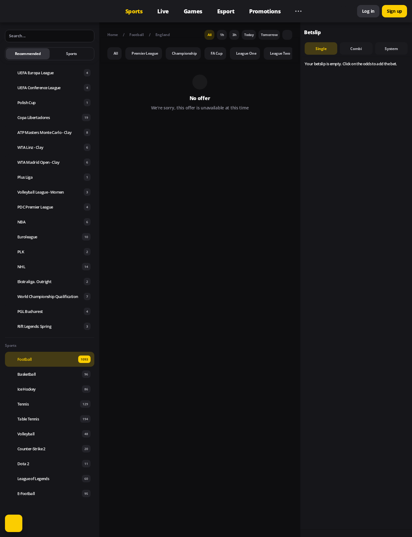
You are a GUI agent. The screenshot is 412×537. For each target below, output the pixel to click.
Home (112, 34)
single (321, 48)
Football (136, 34)
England (162, 34)
